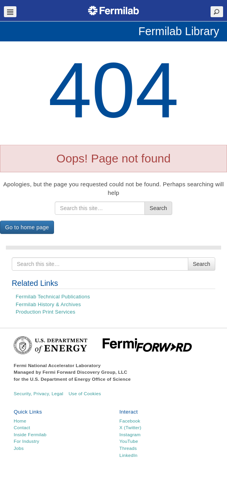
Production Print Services (45, 312)
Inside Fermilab (30, 434)
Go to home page (27, 227)
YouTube (128, 441)
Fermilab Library (178, 31)
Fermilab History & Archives (48, 304)
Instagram (130, 434)
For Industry (26, 441)
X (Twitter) (130, 427)
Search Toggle (217, 11)
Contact (22, 427)
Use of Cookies (84, 393)
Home (20, 420)
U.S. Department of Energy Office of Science (80, 379)
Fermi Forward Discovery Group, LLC (85, 372)
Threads (128, 448)
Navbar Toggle (10, 11)
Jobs (19, 448)
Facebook (129, 420)
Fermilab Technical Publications (53, 297)
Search (158, 208)
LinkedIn (128, 455)
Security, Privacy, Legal (38, 393)
